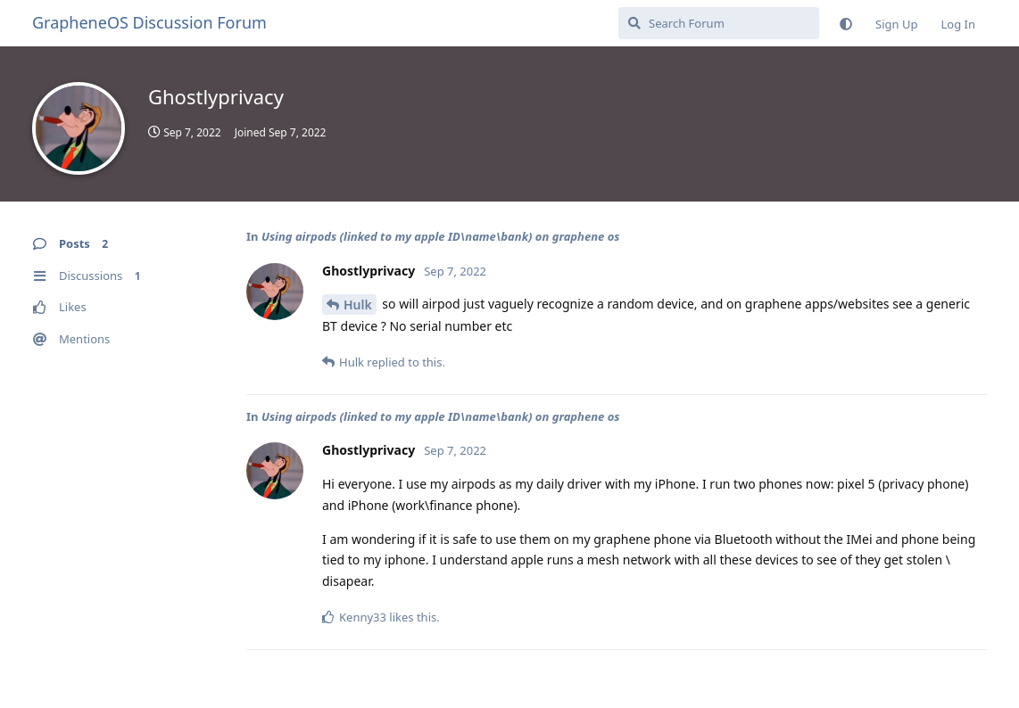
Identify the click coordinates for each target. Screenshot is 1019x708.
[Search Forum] (718, 23)
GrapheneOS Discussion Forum (149, 22)
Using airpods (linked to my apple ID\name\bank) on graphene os (440, 236)
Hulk (358, 304)
